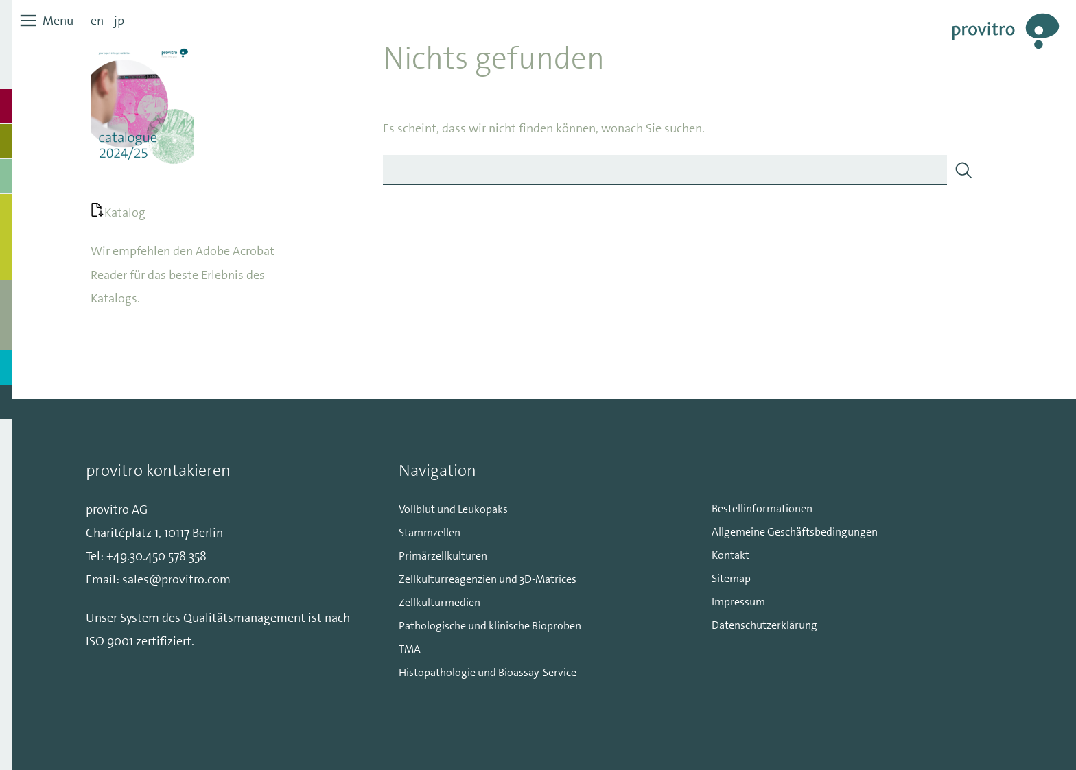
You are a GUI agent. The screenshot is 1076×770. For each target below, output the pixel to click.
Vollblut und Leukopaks (453, 509)
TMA (410, 649)
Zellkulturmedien (439, 602)
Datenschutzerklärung (764, 625)
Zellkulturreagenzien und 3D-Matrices (487, 579)
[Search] (963, 170)
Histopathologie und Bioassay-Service (487, 672)
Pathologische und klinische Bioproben (490, 625)
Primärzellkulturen (443, 556)
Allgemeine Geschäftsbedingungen (795, 532)
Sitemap (731, 578)
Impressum (738, 601)
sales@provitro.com (176, 579)
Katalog (124, 212)
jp (119, 20)
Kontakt (730, 555)
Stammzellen (429, 532)
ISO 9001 (109, 641)
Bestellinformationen (762, 508)
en (97, 20)
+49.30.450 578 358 (156, 556)
